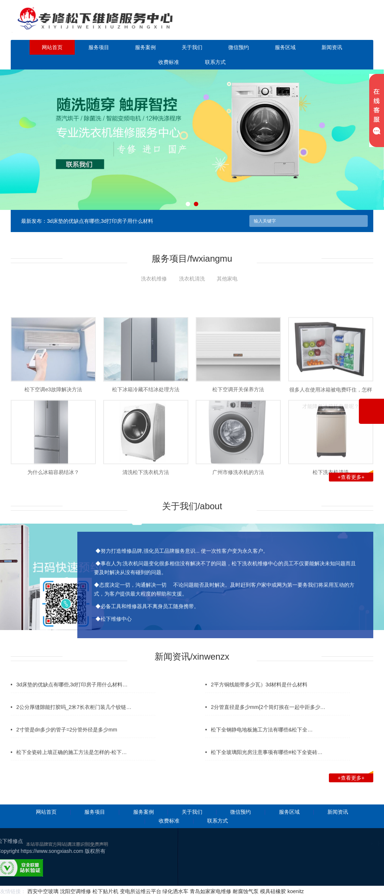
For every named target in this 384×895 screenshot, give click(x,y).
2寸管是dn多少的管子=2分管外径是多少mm (66, 740)
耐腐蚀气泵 (246, 891)
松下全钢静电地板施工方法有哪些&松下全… (262, 740)
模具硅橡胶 (273, 891)
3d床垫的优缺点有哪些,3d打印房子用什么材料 (100, 221)
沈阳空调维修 (75, 891)
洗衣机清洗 (192, 279)
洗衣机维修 (154, 279)
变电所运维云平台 (140, 891)
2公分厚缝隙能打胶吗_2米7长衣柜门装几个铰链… (73, 718)
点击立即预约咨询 (330, 25)
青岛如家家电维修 (210, 891)
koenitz (295, 891)
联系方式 (215, 62)
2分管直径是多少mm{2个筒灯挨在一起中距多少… (268, 718)
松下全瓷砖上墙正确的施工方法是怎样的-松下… (71, 763)
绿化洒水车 (175, 891)
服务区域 (285, 47)
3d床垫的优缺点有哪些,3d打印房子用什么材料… (72, 695)
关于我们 (192, 47)
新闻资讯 (331, 47)
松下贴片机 (105, 891)
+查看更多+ (355, 476)
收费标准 (168, 62)
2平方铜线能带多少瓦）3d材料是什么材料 (259, 695)
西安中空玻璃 (42, 891)
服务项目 (98, 47)
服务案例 (145, 47)
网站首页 (52, 47)
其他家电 (227, 279)
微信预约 (238, 47)
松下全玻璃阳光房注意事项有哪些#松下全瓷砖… (267, 763)
